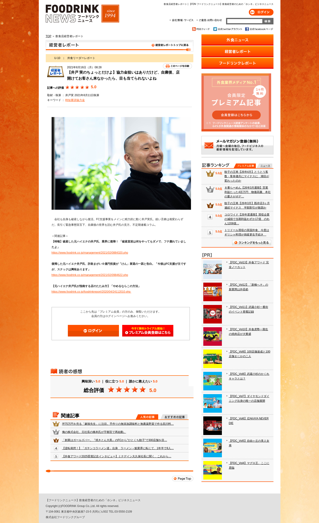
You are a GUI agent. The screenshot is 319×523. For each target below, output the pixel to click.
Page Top (182, 478)
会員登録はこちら (147, 331)
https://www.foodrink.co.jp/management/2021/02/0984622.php (90, 275)
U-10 (57, 58)
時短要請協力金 (75, 100)
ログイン (261, 12)
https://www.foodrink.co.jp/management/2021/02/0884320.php (90, 252)
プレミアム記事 (245, 165)
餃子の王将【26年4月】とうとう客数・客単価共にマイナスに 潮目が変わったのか (246, 176)
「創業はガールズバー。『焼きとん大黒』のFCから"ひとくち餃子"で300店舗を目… (114, 440)
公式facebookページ (258, 29)
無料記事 (264, 165)
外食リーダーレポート (81, 58)
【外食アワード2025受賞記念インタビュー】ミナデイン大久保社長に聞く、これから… (116, 456)
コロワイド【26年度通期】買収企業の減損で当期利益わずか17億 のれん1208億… (246, 219)
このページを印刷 (177, 66)
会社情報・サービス (182, 20)
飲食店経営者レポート (119, 46)
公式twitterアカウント (228, 29)
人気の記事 (147, 416)
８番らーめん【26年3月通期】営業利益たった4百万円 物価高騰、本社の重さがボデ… (247, 192)
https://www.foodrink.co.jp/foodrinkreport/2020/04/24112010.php (92, 291)
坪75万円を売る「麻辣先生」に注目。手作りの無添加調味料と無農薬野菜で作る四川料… (118, 423)
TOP (48, 36)
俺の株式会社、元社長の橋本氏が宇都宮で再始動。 (94, 432)
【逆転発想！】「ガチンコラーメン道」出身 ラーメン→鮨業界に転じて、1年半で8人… (118, 448)
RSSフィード (201, 29)
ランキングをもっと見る (251, 242)
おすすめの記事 (173, 416)
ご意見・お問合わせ (209, 20)
